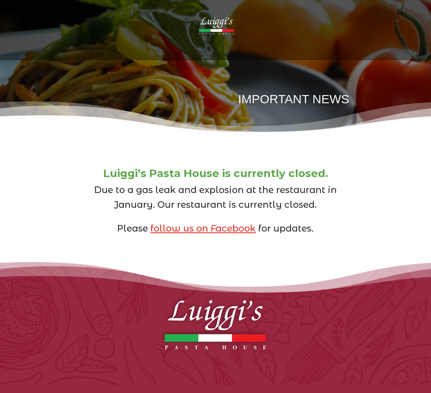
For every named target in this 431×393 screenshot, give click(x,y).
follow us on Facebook (203, 228)
